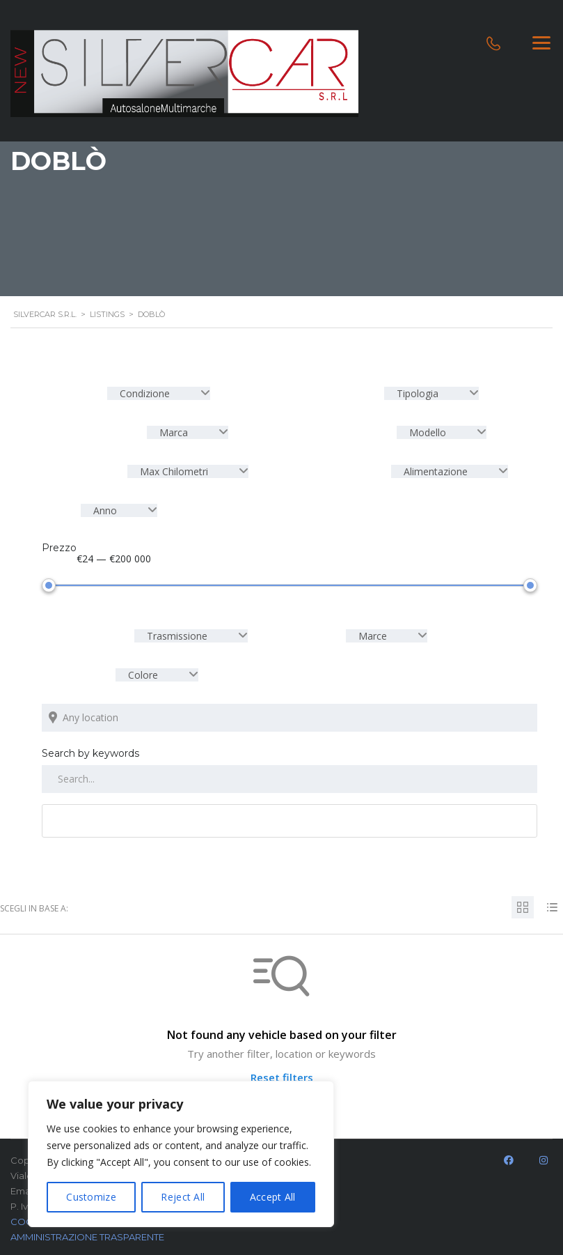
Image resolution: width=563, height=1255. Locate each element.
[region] (181, 1154)
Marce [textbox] (373, 633)
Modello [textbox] (427, 432)
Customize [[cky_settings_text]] (91, 1196)
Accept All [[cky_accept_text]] (273, 1196)
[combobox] (158, 393)
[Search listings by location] (289, 715)
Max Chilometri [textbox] (174, 471)
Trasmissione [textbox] (177, 633)
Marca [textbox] (174, 432)
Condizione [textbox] (145, 393)
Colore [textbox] (143, 672)
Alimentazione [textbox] (435, 471)
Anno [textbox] (105, 510)
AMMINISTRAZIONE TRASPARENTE (87, 1234)
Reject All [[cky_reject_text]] (183, 1196)
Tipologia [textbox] (417, 393)
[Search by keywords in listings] (289, 776)
